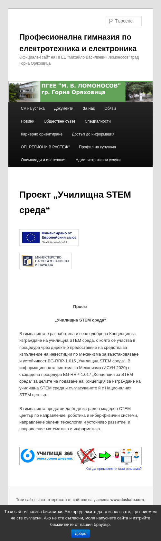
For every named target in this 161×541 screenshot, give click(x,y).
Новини (27, 121)
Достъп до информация (93, 134)
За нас (89, 108)
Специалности (98, 121)
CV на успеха (33, 108)
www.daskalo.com (127, 500)
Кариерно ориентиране (41, 134)
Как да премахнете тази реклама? (114, 469)
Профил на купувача (97, 147)
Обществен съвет (60, 121)
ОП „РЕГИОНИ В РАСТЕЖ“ (45, 147)
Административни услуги (98, 160)
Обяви (110, 108)
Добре (80, 533)
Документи (63, 108)
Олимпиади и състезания (43, 160)
